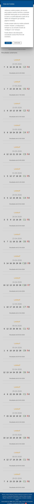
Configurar (17, 42)
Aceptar (8, 42)
